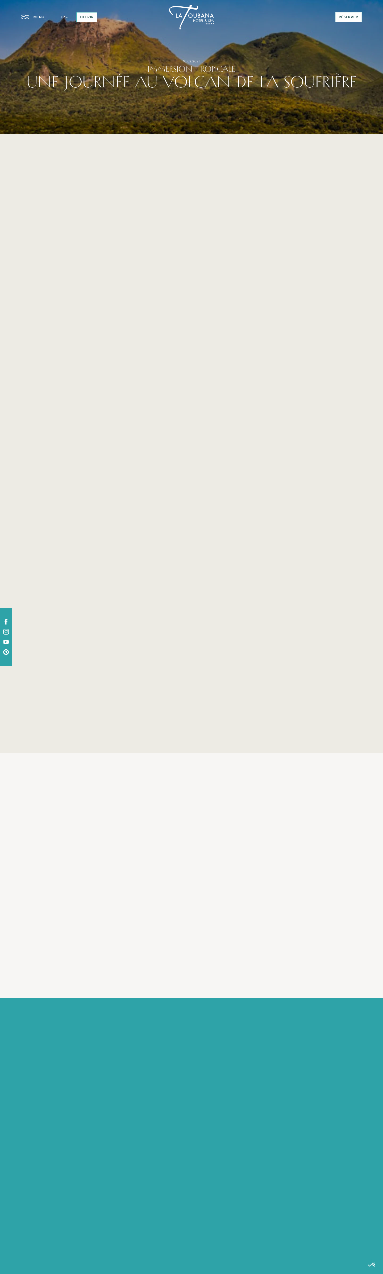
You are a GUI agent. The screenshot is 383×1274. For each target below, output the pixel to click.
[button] (65, 17)
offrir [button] (87, 17)
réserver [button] (348, 17)
